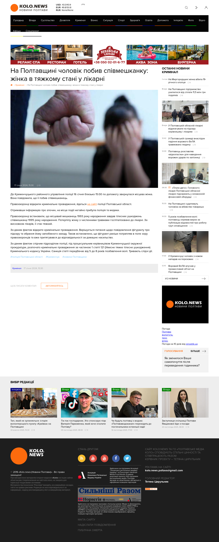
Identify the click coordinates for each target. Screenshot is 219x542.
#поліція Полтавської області (26, 256)
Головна (18, 20)
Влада (32, 20)
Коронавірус (139, 39)
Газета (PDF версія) (34, 39)
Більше (195, 351)
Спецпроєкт (32, 30)
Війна (78, 39)
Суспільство (47, 20)
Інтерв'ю (178, 20)
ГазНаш (89, 39)
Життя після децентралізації (112, 39)
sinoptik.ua (192, 344)
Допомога (163, 20)
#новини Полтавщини (75, 256)
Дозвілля (65, 20)
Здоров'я (135, 20)
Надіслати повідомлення (97, 525)
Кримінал (80, 20)
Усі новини (171, 278)
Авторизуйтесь (54, 286)
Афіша (17, 30)
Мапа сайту (86, 519)
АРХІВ (16, 39)
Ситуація (108, 20)
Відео (202, 20)
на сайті (92, 204)
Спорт (121, 20)
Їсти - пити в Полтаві (60, 39)
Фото (191, 20)
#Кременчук (52, 256)
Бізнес (94, 20)
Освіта (148, 20)
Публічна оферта (90, 530)
